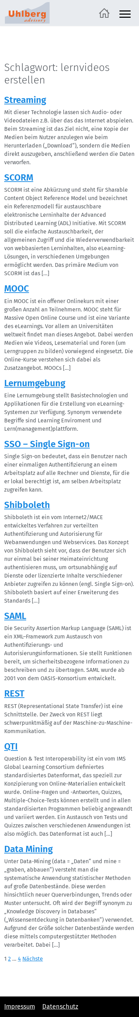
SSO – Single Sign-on (47, 444)
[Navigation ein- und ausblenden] (125, 13)
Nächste (32, 958)
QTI (11, 746)
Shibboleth (27, 505)
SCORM (18, 177)
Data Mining (28, 849)
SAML (15, 616)
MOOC (16, 288)
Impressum (19, 1006)
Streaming (25, 100)
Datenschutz (60, 1006)
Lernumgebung (34, 383)
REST (14, 693)
